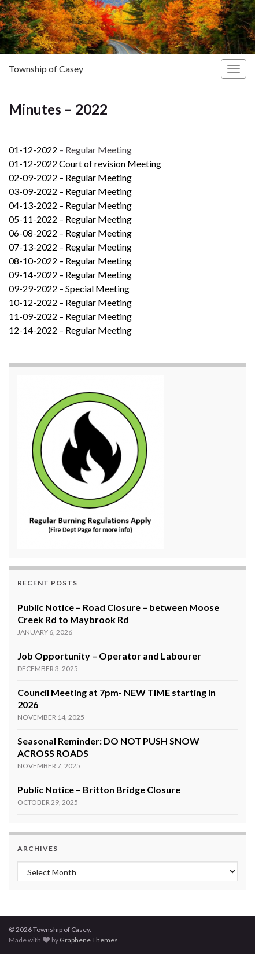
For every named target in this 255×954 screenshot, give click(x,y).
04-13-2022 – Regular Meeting (70, 205)
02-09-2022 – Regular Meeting (70, 177)
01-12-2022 (33, 149)
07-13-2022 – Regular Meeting (70, 246)
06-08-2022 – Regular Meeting (70, 232)
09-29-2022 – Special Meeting (69, 288)
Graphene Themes (89, 939)
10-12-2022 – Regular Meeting (70, 302)
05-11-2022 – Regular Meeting (70, 218)
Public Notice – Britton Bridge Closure (98, 789)
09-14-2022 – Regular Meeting (70, 274)
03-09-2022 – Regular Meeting (70, 191)
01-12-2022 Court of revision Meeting (85, 163)
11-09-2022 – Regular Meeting (70, 316)
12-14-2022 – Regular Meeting (70, 330)
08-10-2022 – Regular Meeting (70, 260)
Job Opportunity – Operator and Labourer (109, 655)
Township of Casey (46, 68)
